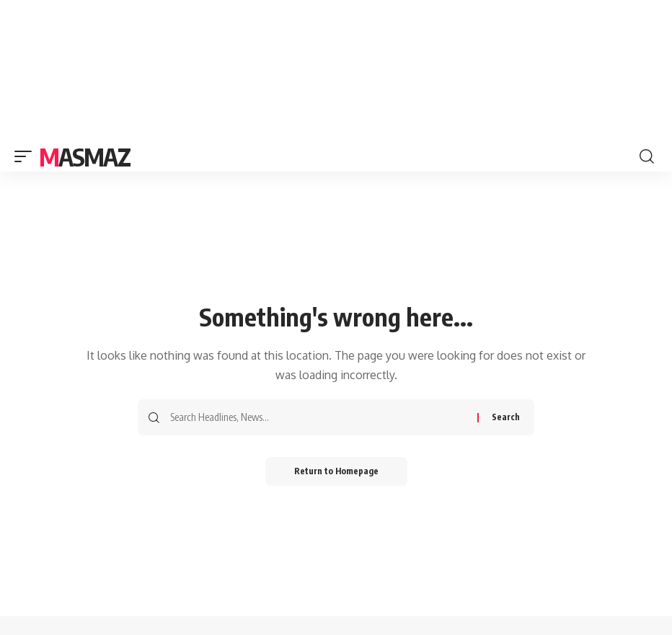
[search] (647, 156)
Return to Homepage (336, 471)
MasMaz (84, 156)
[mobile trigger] (26, 156)
